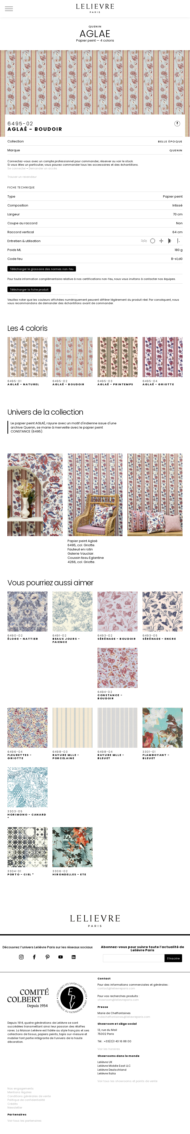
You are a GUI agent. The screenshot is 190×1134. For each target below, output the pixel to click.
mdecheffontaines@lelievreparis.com (123, 1017)
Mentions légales (19, 1092)
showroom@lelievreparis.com (118, 1000)
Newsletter (14, 1108)
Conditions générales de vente (29, 1096)
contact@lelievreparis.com (116, 988)
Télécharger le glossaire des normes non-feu (41, 269)
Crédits (12, 1104)
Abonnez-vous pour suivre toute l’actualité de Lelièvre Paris (142, 948)
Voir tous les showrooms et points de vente (127, 1081)
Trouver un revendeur (22, 177)
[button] (27, 361)
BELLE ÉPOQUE (170, 141)
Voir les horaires (108, 1049)
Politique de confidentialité (26, 1100)
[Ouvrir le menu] (15, 9)
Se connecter (16, 168)
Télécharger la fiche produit (29, 290)
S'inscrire (173, 958)
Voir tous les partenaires (24, 1121)
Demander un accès (43, 168)
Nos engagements (20, 1088)
